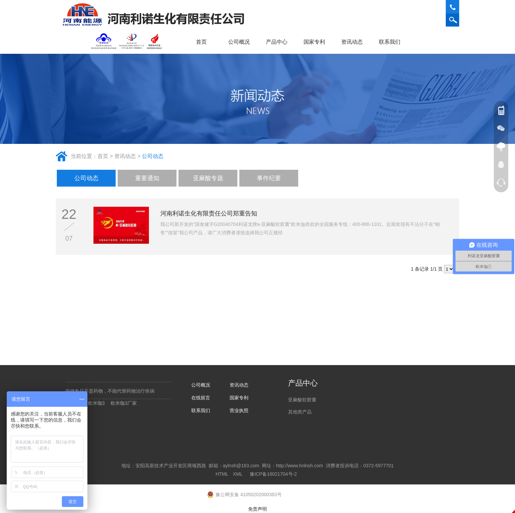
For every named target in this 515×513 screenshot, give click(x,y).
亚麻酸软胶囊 (302, 399)
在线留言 (200, 397)
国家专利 (314, 42)
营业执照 (239, 410)
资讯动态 (354, 42)
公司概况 (241, 42)
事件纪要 (269, 178)
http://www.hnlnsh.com (299, 465)
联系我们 (392, 42)
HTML (221, 474)
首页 (201, 42)
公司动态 (152, 156)
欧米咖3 (96, 403)
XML (237, 474)
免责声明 (257, 509)
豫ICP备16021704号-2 (273, 474)
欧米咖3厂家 (124, 403)
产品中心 (279, 42)
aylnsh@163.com (241, 465)
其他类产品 (300, 412)
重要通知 (147, 178)
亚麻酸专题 (208, 178)
